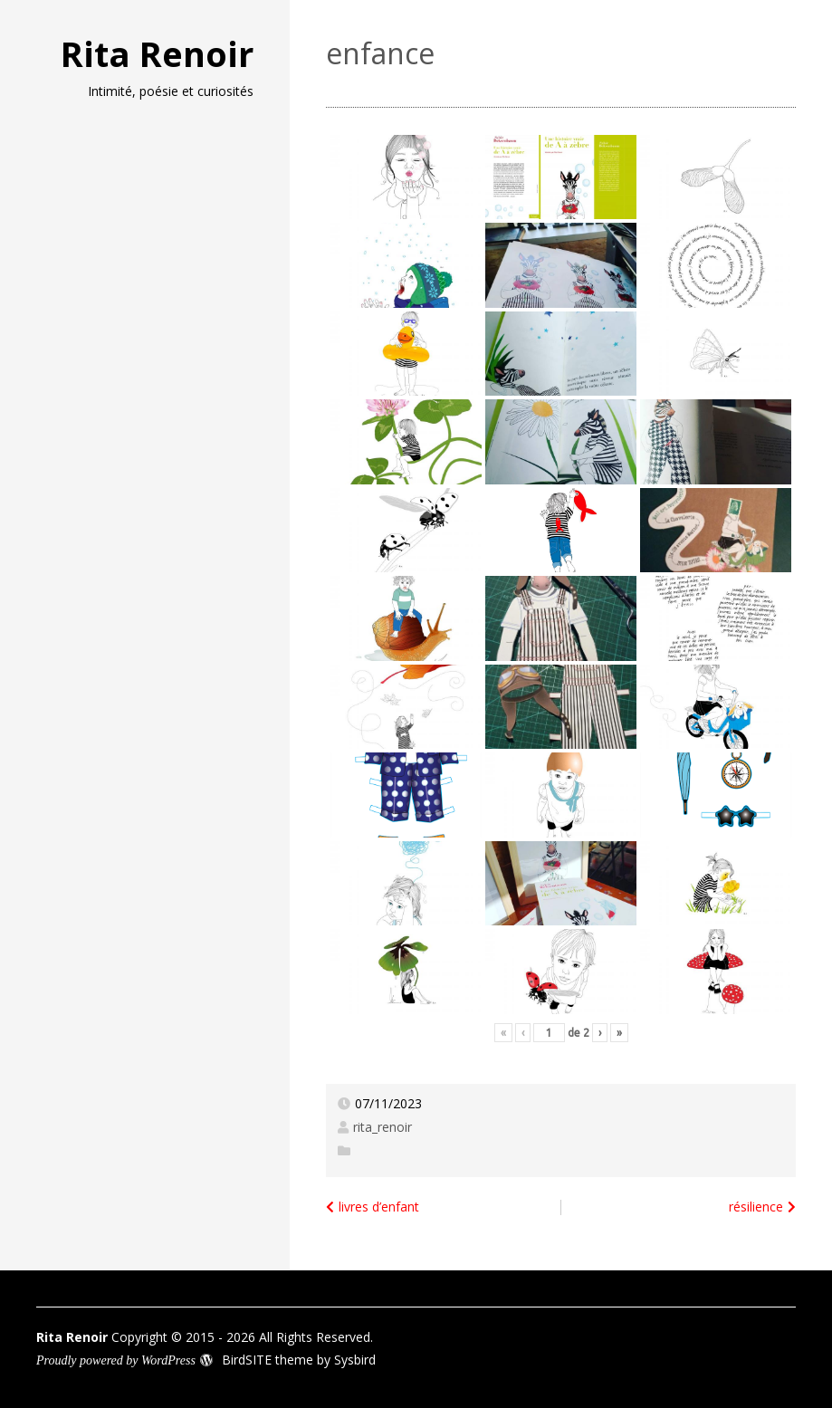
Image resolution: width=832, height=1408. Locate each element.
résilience (756, 1206)
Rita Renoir (157, 53)
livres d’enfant (379, 1206)
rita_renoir (382, 1126)
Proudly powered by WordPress (116, 1360)
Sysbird (355, 1359)
